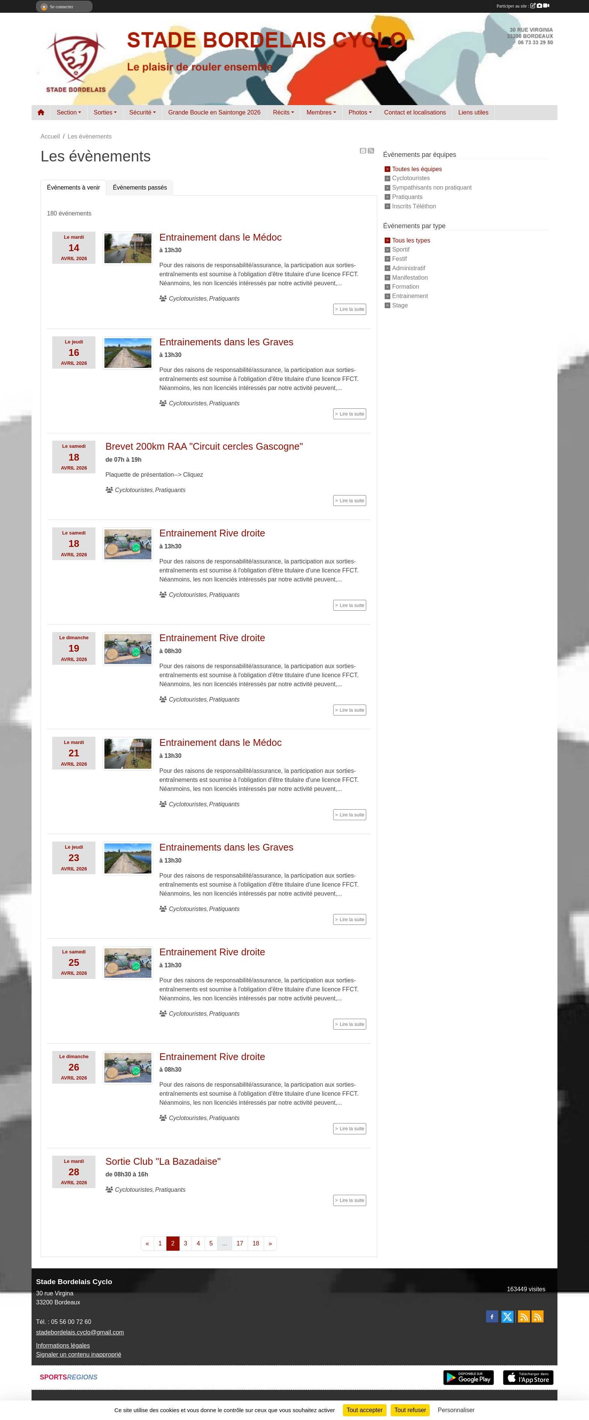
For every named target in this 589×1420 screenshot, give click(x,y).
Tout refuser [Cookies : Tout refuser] (410, 1410)
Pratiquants (407, 197)
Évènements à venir (73, 187)
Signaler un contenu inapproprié (78, 1354)
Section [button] (67, 112)
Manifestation (410, 277)
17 (240, 1243)
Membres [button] (319, 112)
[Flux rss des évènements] (538, 1316)
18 (255, 1243)
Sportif (400, 249)
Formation (405, 286)
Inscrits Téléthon (414, 206)
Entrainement (410, 296)
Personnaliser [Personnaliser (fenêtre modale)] (456, 1410)
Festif (399, 259)
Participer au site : (523, 6)
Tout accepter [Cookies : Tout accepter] (365, 1410)
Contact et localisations (415, 112)
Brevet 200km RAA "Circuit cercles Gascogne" (204, 446)
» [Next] (270, 1243)
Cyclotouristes (411, 178)
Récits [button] (281, 112)
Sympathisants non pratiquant (432, 187)
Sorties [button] (103, 112)
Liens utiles (473, 112)
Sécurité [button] (140, 112)
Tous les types (411, 240)
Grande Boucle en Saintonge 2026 (214, 112)
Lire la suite (352, 309)
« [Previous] (147, 1243)
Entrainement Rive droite (212, 533)
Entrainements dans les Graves (226, 342)
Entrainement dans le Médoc (220, 237)
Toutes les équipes (417, 169)
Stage (400, 305)
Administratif (408, 268)
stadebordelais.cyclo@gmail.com (80, 1332)
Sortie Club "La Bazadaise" (163, 1161)
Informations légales (63, 1345)
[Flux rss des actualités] (524, 1316)
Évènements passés (140, 187)
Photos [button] (358, 112)
